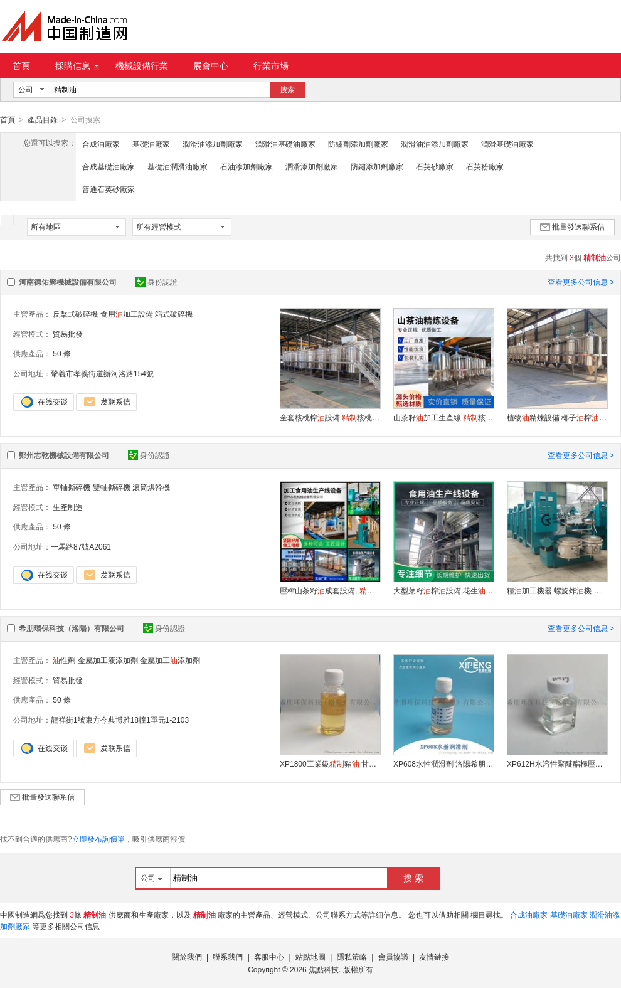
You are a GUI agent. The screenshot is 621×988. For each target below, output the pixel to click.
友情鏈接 (434, 956)
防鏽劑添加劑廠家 (358, 143)
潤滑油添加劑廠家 (213, 143)
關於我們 (187, 956)
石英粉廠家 (485, 166)
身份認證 (156, 281)
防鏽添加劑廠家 (377, 166)
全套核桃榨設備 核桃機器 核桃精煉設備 (330, 417)
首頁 (21, 66)
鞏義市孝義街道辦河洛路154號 (102, 373)
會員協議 (393, 956)
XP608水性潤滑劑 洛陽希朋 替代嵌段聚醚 (443, 763)
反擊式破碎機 (75, 313)
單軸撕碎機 (71, 486)
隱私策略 (352, 956)
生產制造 (68, 506)
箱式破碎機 (174, 313)
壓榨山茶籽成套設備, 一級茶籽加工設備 (330, 590)
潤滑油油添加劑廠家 (435, 143)
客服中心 (269, 956)
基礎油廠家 (151, 143)
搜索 (287, 89)
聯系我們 (228, 956)
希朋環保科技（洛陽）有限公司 (71, 628)
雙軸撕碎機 (111, 486)
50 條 (62, 353)
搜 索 (413, 878)
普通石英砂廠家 (108, 188)
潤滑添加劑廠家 (311, 166)
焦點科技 (324, 969)
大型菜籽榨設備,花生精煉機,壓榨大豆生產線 (443, 590)
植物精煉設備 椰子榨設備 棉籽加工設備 (557, 417)
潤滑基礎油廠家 (507, 143)
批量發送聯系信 (572, 226)
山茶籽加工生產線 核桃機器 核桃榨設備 (443, 417)
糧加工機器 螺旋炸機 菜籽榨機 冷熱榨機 (557, 590)
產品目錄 (43, 119)
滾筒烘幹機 (151, 486)
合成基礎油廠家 (108, 166)
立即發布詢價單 (98, 838)
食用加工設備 (126, 313)
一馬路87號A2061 (81, 546)
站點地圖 (310, 956)
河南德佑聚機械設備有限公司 (68, 281)
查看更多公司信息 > (581, 281)
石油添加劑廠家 (246, 166)
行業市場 (271, 66)
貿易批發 (68, 333)
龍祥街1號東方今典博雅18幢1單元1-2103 (120, 719)
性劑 (64, 660)
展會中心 (210, 66)
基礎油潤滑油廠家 (177, 166)
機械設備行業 (141, 66)
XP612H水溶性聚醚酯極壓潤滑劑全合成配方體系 (557, 763)
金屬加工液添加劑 (108, 660)
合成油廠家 (101, 143)
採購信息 (77, 66)
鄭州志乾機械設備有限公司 (64, 454)
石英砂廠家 (435, 166)
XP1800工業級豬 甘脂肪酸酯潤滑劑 (330, 763)
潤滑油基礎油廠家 (285, 143)
